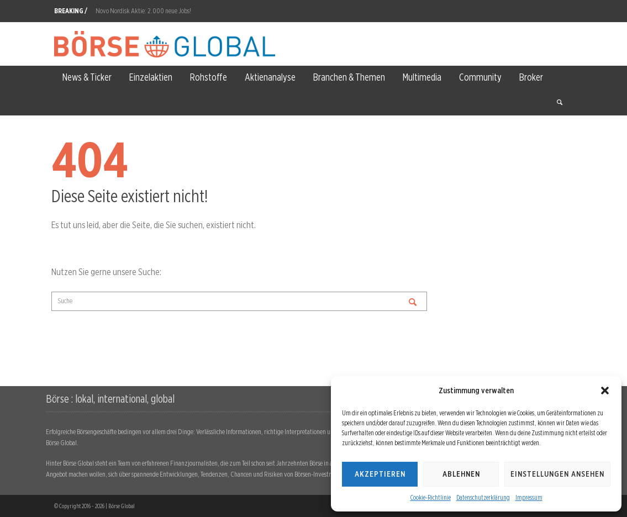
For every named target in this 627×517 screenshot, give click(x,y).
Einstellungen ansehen (557, 474)
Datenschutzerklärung (483, 497)
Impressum (528, 497)
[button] (604, 390)
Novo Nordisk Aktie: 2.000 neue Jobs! (143, 11)
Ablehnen (461, 474)
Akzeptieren (380, 474)
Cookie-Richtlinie (430, 497)
